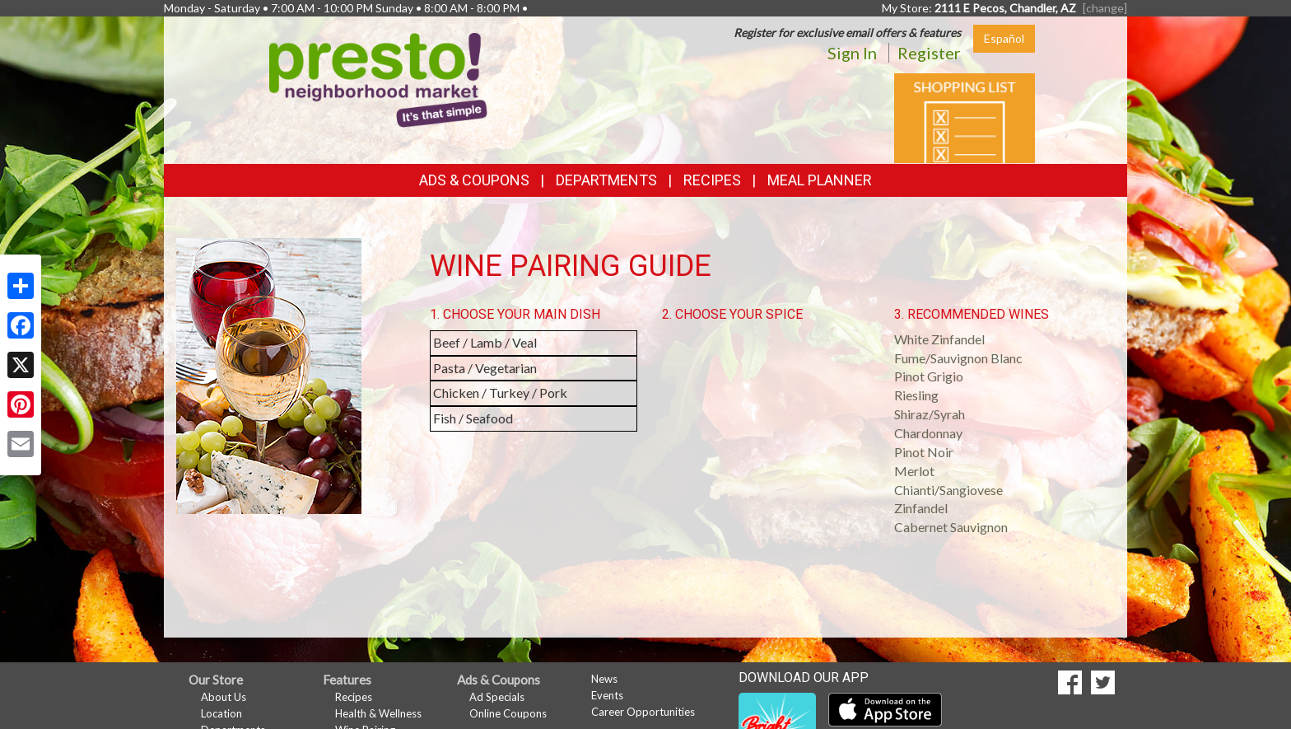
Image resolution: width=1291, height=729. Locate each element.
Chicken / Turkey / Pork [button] (500, 392)
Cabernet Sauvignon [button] (951, 527)
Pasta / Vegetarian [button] (485, 368)
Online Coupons (508, 713)
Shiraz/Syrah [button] (929, 414)
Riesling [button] (916, 395)
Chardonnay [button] (928, 433)
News (604, 678)
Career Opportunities (643, 711)
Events (607, 695)
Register (929, 53)
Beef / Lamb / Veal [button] (485, 342)
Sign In (852, 53)
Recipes (712, 180)
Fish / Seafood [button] (473, 418)
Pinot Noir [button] (923, 452)
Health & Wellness (378, 713)
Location (221, 713)
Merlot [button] (914, 471)
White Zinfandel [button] (939, 339)
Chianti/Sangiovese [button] (948, 490)
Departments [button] (606, 180)
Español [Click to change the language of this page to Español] (1004, 38)
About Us (223, 696)
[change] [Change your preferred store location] (1105, 8)
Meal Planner (819, 180)
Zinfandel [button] (921, 508)
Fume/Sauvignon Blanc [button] (958, 358)
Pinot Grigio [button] (928, 376)
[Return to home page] (378, 79)
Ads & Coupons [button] (474, 180)
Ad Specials (496, 696)
